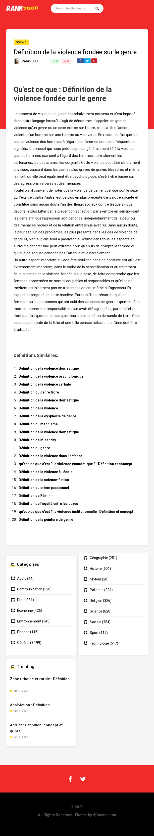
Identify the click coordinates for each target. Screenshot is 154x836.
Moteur (95, 579)
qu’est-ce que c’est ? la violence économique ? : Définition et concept (75, 464)
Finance (23, 632)
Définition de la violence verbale (45, 384)
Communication (29, 589)
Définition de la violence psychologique (51, 376)
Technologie (99, 643)
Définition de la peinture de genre (46, 520)
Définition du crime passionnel (44, 488)
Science (96, 611)
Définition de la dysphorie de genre (47, 416)
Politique (96, 590)
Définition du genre (34, 448)
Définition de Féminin (36, 496)
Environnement (29, 621)
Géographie (99, 558)
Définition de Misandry (37, 440)
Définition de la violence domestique (49, 368)
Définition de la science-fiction (44, 480)
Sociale (21, 42)
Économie (25, 611)
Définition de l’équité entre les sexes (48, 504)
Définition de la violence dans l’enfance (51, 456)
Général (23, 643)
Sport (94, 633)
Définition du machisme (38, 424)
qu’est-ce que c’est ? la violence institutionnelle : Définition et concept (76, 512)
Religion (96, 601)
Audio (21, 578)
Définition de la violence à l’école (45, 472)
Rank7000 (30, 61)
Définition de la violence (38, 408)
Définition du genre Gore (39, 392)
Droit (21, 600)
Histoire (96, 569)
